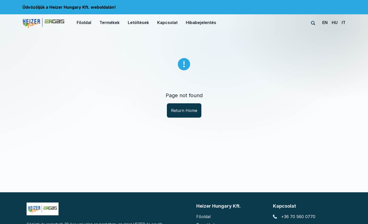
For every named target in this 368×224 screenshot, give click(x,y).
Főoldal (203, 216)
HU (335, 22)
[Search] (313, 23)
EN (325, 22)
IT (344, 22)
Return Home (184, 110)
